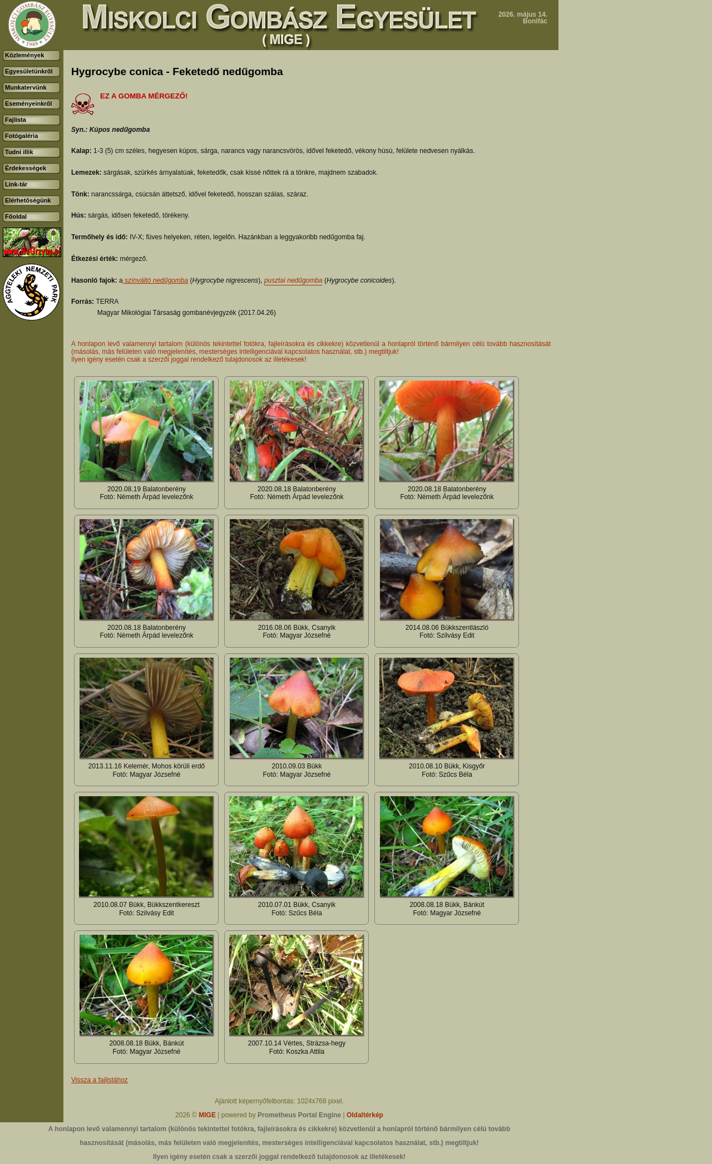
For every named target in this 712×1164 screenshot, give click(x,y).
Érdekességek (25, 168)
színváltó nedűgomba (155, 280)
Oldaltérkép (365, 1115)
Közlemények (24, 55)
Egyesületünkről (29, 71)
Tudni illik (19, 152)
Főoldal (16, 216)
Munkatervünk (26, 87)
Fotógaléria (21, 135)
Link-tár (16, 184)
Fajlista (15, 119)
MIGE (207, 1115)
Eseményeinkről (28, 103)
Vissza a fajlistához (99, 1080)
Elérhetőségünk (28, 200)
